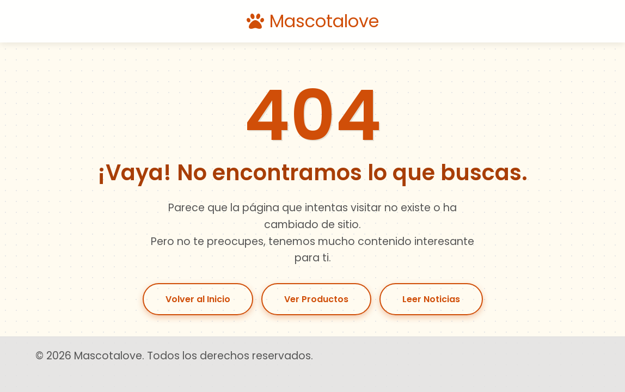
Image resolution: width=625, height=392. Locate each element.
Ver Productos (316, 299)
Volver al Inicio (198, 299)
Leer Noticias (431, 299)
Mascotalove (313, 21)
